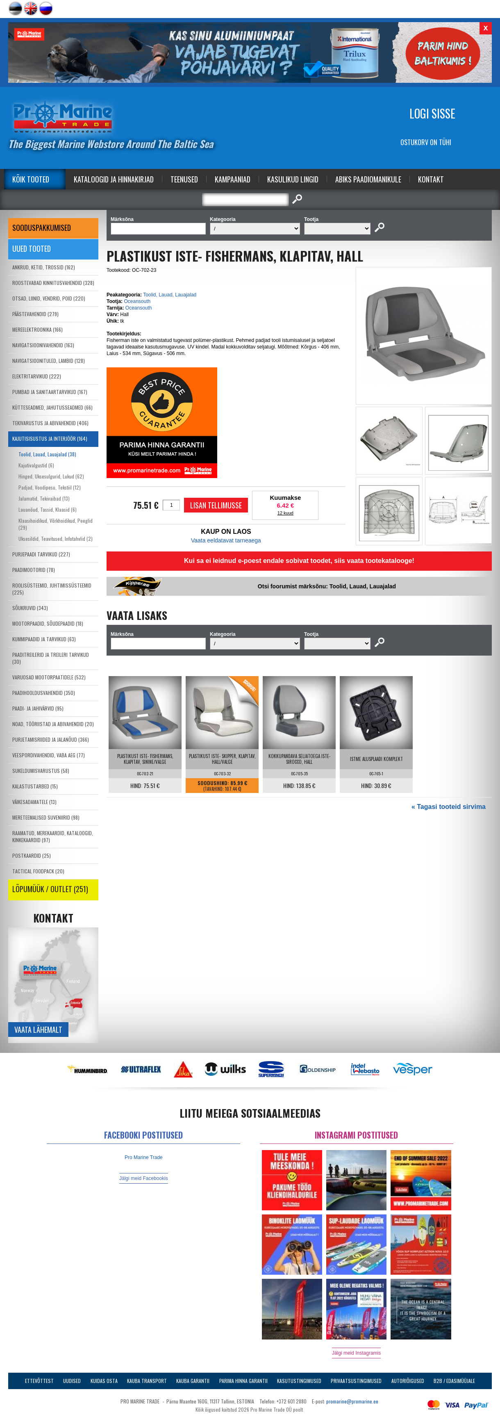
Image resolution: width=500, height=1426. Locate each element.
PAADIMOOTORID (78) (33, 569)
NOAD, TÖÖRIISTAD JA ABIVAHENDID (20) (53, 723)
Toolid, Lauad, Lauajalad (169, 295)
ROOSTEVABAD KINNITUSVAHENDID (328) (53, 282)
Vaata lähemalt (38, 1029)
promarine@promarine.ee (352, 1401)
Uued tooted (31, 248)
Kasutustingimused (299, 1380)
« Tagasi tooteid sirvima (448, 806)
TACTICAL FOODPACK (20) (38, 871)
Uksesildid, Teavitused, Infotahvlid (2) (55, 538)
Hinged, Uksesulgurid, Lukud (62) (51, 476)
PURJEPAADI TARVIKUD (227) (41, 554)
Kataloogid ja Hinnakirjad (114, 179)
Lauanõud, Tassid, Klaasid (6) (47, 509)
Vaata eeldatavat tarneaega (226, 540)
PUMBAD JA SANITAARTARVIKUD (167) (49, 391)
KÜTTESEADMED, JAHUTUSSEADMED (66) (52, 407)
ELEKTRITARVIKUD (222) (36, 376)
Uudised (72, 1380)
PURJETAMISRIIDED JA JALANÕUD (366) (50, 739)
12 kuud (285, 512)
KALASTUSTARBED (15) (35, 786)
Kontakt (431, 179)
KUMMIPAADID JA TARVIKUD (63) (44, 639)
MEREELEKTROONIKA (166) (37, 329)
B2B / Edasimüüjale (454, 1380)
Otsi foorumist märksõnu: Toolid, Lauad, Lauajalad (327, 586)
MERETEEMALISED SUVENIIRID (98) (46, 817)
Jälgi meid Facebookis (143, 1178)
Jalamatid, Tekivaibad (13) (44, 498)
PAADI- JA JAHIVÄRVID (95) (38, 708)
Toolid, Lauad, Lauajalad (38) (47, 454)
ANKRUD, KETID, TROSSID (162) (43, 267)
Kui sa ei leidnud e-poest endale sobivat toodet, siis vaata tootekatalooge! (299, 560)
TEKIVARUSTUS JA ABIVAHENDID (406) (50, 422)
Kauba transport (147, 1380)
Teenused (184, 179)
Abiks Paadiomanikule (368, 179)
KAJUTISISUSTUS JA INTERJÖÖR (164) (49, 438)
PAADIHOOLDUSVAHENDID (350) (43, 692)
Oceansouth (137, 301)
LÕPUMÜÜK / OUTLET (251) (50, 889)
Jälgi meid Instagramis (356, 1353)
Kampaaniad (232, 179)
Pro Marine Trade (144, 1157)
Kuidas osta (104, 1380)
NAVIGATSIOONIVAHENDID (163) (43, 345)
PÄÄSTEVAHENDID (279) (35, 313)
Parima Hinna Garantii (243, 1380)
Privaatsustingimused (356, 1380)
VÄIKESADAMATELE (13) (34, 801)
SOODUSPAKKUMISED (41, 227)
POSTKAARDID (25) (31, 855)
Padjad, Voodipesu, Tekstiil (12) (49, 487)
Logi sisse (432, 113)
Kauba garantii (192, 1380)
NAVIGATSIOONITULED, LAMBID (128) (48, 360)
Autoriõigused (407, 1380)
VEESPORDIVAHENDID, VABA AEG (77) (48, 755)
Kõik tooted (30, 179)
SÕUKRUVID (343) (30, 607)
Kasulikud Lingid (292, 179)
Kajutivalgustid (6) (36, 465)
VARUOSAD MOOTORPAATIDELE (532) (49, 677)
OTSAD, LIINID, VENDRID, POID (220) (48, 298)
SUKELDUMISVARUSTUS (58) (40, 770)
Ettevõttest (39, 1380)
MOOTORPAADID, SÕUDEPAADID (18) (47, 623)
